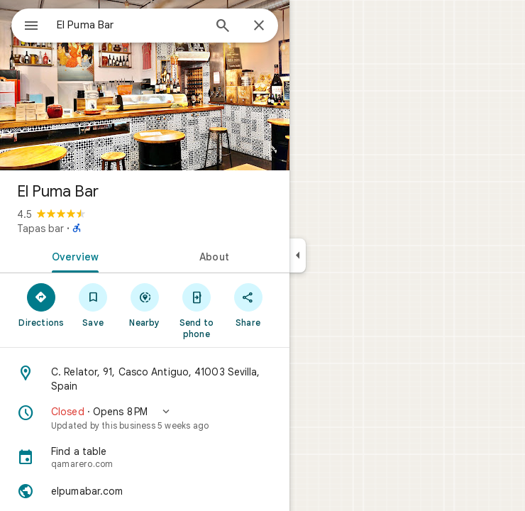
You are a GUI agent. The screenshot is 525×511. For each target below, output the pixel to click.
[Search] (223, 27)
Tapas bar (40, 228)
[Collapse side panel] (297, 255)
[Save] (93, 304)
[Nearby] (145, 304)
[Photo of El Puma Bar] (144, 85)
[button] (144, 418)
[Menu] (31, 27)
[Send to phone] (196, 310)
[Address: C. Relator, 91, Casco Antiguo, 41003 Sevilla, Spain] (144, 379)
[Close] (259, 26)
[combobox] (130, 24)
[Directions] (41, 304)
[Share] (248, 304)
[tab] (72, 255)
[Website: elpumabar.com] (144, 491)
